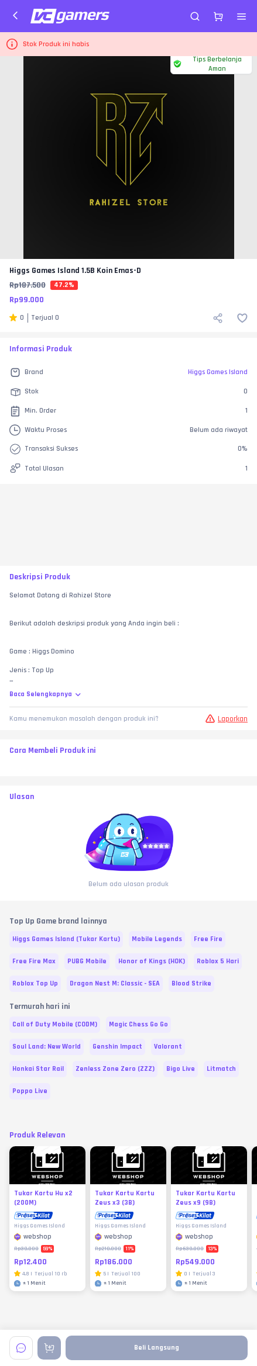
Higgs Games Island (218, 372)
